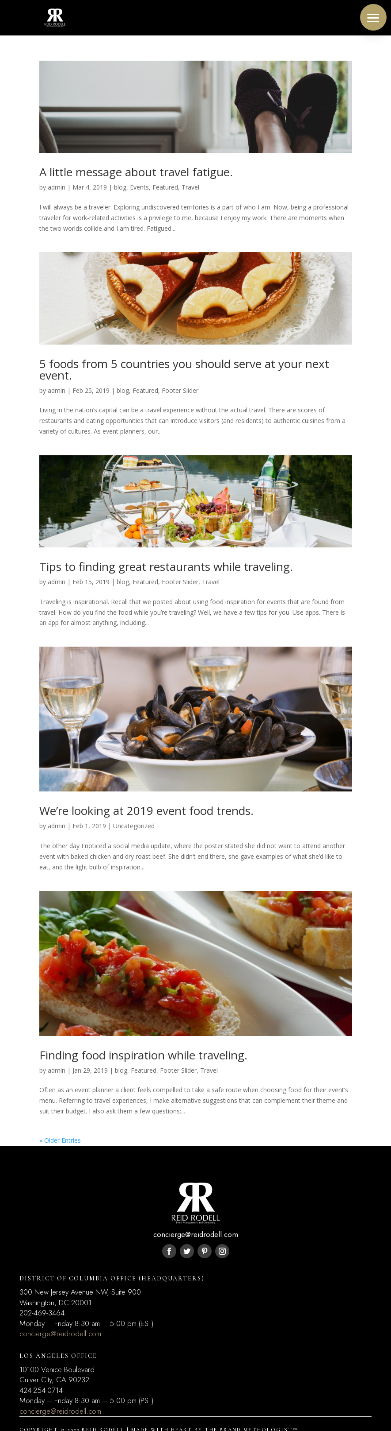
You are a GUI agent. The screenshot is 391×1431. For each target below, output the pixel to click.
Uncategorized (134, 826)
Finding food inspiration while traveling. (143, 1055)
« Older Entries (60, 1140)
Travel (190, 187)
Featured (165, 187)
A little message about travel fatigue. (136, 172)
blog (120, 187)
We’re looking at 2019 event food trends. (146, 810)
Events (139, 187)
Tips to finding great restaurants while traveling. (166, 566)
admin (56, 187)
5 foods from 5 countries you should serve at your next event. (184, 369)
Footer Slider (180, 390)
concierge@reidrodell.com (60, 1333)
